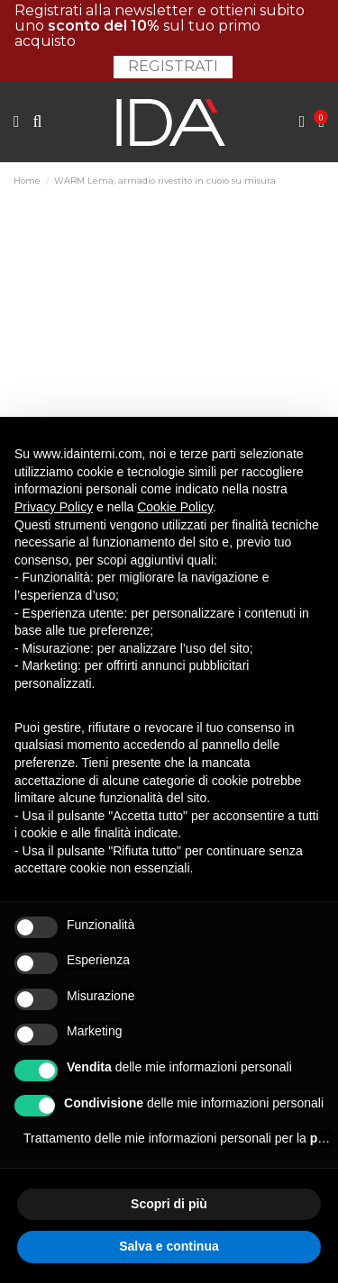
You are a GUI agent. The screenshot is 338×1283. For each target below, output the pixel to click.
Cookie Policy (175, 507)
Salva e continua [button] (168, 1246)
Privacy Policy (53, 507)
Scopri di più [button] (169, 1204)
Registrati (173, 66)
